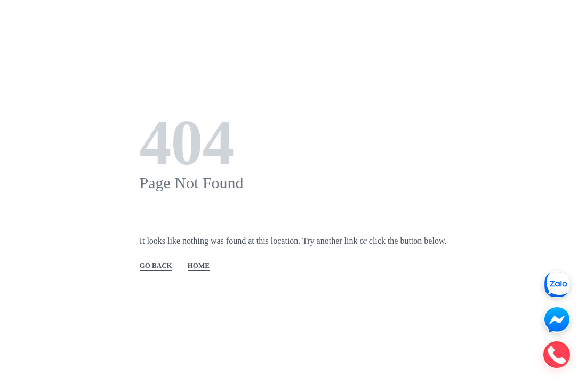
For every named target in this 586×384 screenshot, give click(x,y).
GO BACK (156, 265)
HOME (199, 265)
